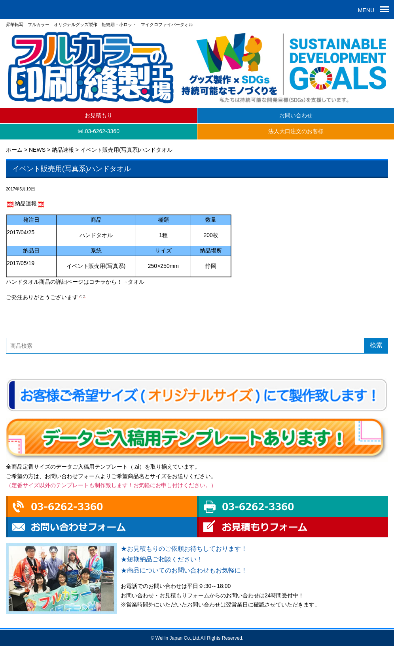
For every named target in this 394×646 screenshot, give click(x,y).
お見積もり (98, 115)
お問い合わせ (296, 115)
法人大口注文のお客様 (296, 131)
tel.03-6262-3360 (98, 131)
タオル (136, 282)
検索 (376, 345)
